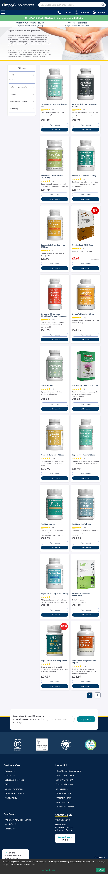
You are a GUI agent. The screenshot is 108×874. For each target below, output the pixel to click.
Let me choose (48, 870)
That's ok (100, 870)
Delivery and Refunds (14, 780)
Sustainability (62, 789)
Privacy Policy (11, 798)
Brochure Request (64, 784)
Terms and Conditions (15, 793)
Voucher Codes (63, 802)
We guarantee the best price (77, 24)
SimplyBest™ (11, 824)
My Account (10, 771)
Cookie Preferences (14, 789)
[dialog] (54, 866)
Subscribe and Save (65, 775)
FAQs (7, 784)
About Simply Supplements (68, 771)
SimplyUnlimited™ (64, 780)
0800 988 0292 (62, 820)
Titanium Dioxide (63, 793)
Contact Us (10, 775)
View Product (55, 125)
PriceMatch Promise (65, 806)
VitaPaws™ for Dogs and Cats (18, 820)
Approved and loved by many (30, 24)
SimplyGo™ (10, 828)
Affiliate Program (64, 798)
